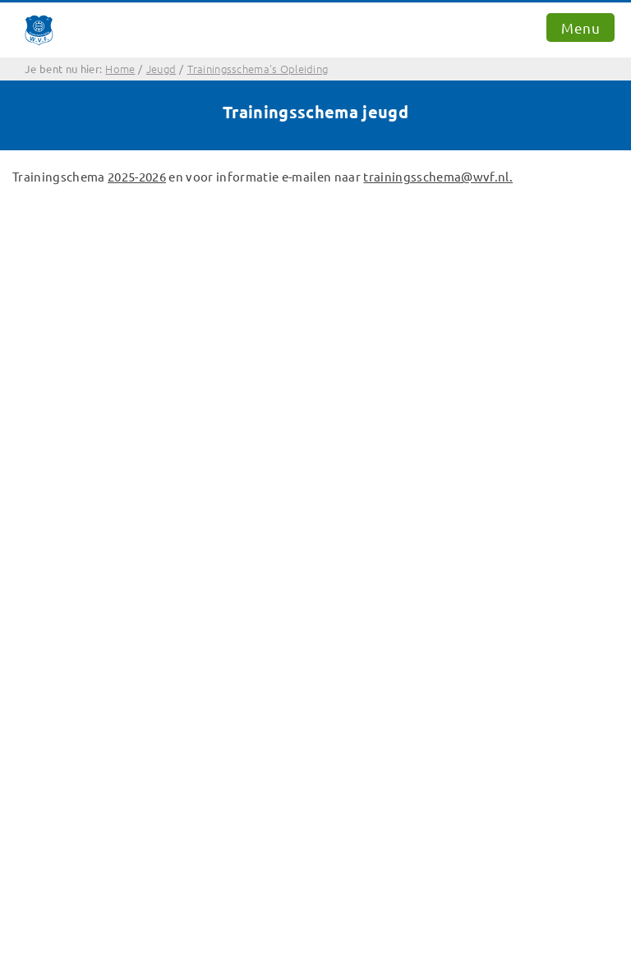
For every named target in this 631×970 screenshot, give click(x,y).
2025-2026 (137, 176)
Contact (44, 495)
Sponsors (48, 555)
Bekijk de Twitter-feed (85, 574)
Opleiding (50, 534)
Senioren (47, 514)
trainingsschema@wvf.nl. (438, 176)
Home (38, 475)
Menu (580, 27)
